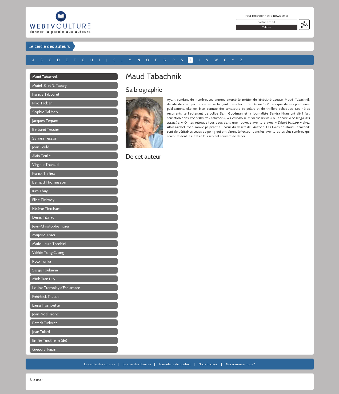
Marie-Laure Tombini (49, 243)
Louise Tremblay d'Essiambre (56, 287)
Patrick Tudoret (44, 322)
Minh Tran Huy (43, 279)
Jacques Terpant (45, 120)
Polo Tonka (41, 261)
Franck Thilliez (43, 173)
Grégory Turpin (44, 349)
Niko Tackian (42, 103)
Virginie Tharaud (45, 164)
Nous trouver (208, 364)
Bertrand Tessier (45, 129)
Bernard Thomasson (49, 182)
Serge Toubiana (45, 270)
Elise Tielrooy (43, 199)
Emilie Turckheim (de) (49, 340)
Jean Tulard (41, 331)
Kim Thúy (40, 191)
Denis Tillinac (43, 217)
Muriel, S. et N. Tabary (49, 85)
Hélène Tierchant (46, 208)
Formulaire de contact (175, 364)
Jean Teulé (40, 147)
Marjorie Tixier (43, 235)
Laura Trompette (46, 305)
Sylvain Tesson (44, 138)
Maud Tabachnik (45, 76)
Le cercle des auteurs (49, 46)
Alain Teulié (41, 155)
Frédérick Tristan (45, 296)
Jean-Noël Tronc (45, 314)
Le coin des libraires (137, 364)
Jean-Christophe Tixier (50, 226)
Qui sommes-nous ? (240, 364)
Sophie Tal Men (45, 111)
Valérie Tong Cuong (48, 252)
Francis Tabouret (45, 94)
